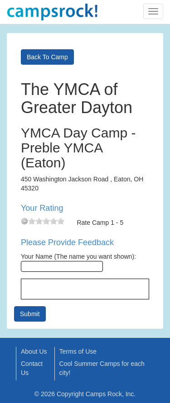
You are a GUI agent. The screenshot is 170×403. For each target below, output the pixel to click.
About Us (34, 351)
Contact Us (32, 368)
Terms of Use (78, 351)
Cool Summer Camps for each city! (102, 368)
